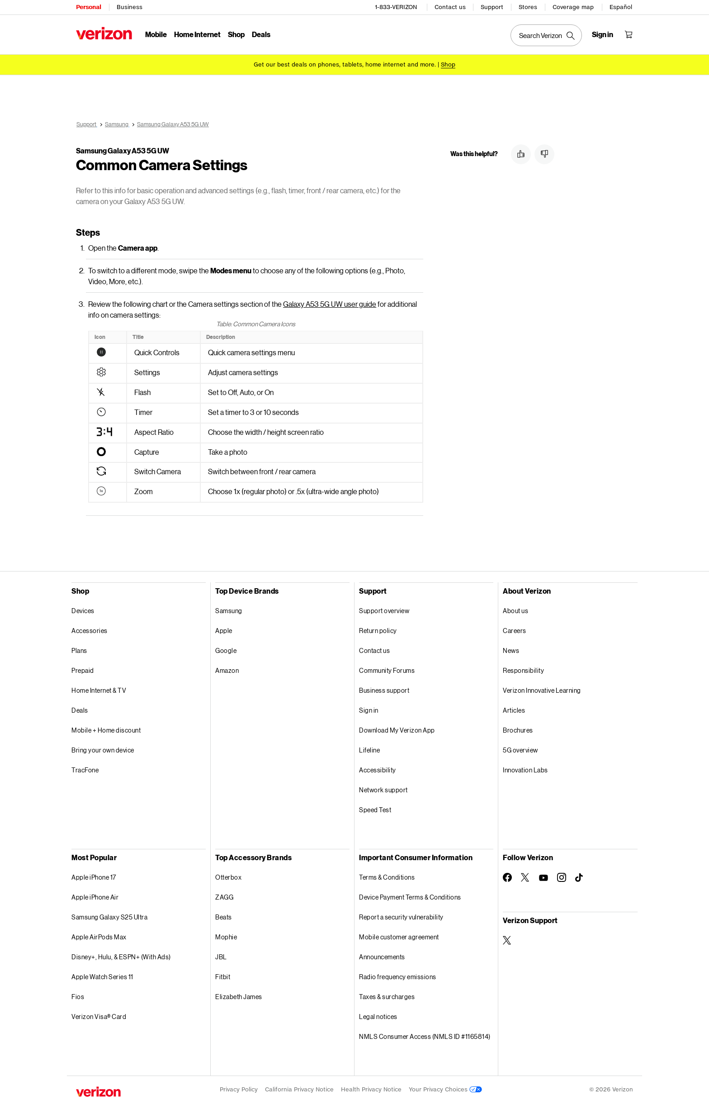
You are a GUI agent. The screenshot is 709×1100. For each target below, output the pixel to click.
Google (225, 647)
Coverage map (573, 7)
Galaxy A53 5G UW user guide (329, 300)
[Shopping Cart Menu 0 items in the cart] (628, 34)
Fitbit (222, 973)
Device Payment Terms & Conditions (410, 894)
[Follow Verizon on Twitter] (525, 874)
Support (492, 7)
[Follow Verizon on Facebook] (507, 874)
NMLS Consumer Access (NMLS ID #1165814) (425, 1033)
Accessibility (377, 767)
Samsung (228, 607)
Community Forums (387, 667)
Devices (83, 607)
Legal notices (378, 1013)
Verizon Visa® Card (98, 1013)
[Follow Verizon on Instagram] (561, 874)
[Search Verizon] (546, 35)
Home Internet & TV (98, 687)
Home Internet (197, 34)
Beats (223, 914)
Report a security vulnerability (401, 914)
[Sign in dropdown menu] (602, 34)
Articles (514, 707)
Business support (384, 687)
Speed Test (375, 806)
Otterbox (228, 874)
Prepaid (82, 667)
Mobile (156, 34)
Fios (77, 993)
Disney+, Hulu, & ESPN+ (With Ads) (121, 953)
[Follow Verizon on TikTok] (579, 874)
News (511, 647)
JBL (221, 953)
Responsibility (523, 667)
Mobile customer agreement (399, 934)
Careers (514, 627)
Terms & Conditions (387, 874)
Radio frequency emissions (397, 973)
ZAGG (224, 894)
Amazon (227, 667)
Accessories (89, 627)
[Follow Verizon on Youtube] (543, 874)
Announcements (382, 953)
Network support (383, 786)
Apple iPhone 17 (93, 874)
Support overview (384, 607)
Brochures (518, 727)
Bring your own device (102, 747)
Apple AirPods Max (99, 934)
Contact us (450, 7)
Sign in (368, 707)
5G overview (520, 747)
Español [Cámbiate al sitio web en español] (621, 7)
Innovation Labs (525, 767)
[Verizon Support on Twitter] (507, 937)
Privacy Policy (239, 1086)
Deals (79, 707)
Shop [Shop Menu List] (236, 34)
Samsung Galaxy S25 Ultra (109, 914)
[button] (521, 154)
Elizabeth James (238, 993)
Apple (223, 627)
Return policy (378, 627)
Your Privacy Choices (445, 1086)
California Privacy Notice (299, 1086)
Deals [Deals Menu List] (261, 34)
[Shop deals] (448, 64)
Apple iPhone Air (94, 894)
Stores (528, 7)
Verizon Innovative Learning (542, 687)
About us (515, 607)
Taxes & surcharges (387, 993)
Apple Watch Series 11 (102, 973)
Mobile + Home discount (106, 727)
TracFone (85, 767)
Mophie (226, 934)
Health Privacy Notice (371, 1086)
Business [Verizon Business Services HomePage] (129, 7)
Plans (79, 647)
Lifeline (369, 747)
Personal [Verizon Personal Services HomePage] (88, 7)
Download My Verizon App (397, 727)
